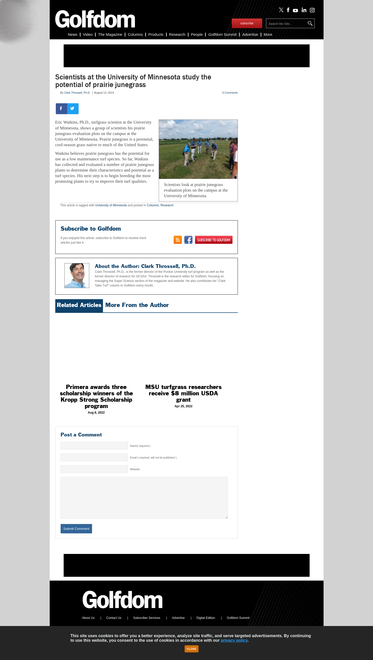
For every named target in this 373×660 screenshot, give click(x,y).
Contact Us (113, 625)
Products (155, 34)
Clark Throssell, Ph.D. (77, 92)
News (73, 34)
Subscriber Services (146, 625)
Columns (135, 34)
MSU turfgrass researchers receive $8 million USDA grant (183, 393)
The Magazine (110, 34)
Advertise (250, 34)
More (268, 34)
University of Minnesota (111, 205)
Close (192, 648)
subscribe (246, 23)
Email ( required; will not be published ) (153, 457)
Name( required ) (140, 445)
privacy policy (234, 640)
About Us (88, 625)
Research (177, 34)
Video (88, 34)
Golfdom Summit (238, 625)
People (197, 34)
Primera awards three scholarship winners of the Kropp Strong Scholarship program (96, 396)
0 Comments (230, 92)
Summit (222, 34)
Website (135, 469)
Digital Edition (206, 625)
